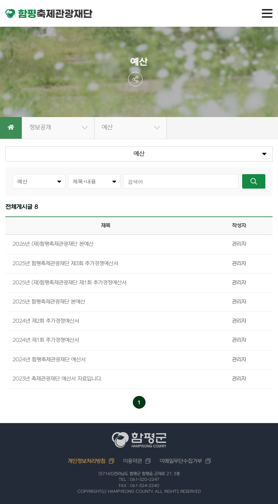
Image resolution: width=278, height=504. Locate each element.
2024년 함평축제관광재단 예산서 (49, 360)
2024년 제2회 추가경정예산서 (46, 321)
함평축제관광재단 (48, 13)
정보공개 (40, 127)
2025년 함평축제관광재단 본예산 (49, 302)
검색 (253, 181)
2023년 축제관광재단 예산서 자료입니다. (57, 379)
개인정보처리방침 (86, 461)
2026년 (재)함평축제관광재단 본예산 (53, 244)
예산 (107, 127)
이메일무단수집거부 (181, 461)
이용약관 (132, 461)
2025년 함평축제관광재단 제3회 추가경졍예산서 (65, 263)
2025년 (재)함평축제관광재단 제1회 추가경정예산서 (69, 283)
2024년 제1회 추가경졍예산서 (46, 340)
